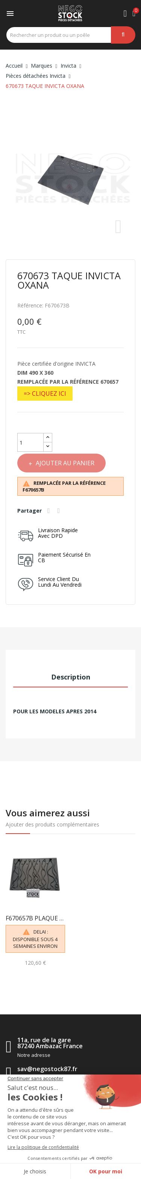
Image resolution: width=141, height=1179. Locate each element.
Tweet (60, 510)
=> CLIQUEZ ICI (45, 393)
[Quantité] (30, 442)
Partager (49, 510)
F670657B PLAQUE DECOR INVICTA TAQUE (35, 918)
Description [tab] (70, 676)
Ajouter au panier (64, 463)
